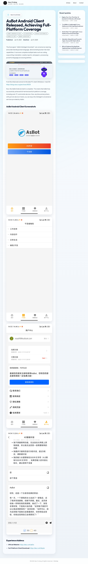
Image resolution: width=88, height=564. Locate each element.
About (74, 3)
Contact (81, 3)
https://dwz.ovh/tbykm (37, 548)
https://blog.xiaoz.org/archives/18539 (18, 84)
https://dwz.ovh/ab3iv (27, 545)
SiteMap (55, 561)
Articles (68, 3)
